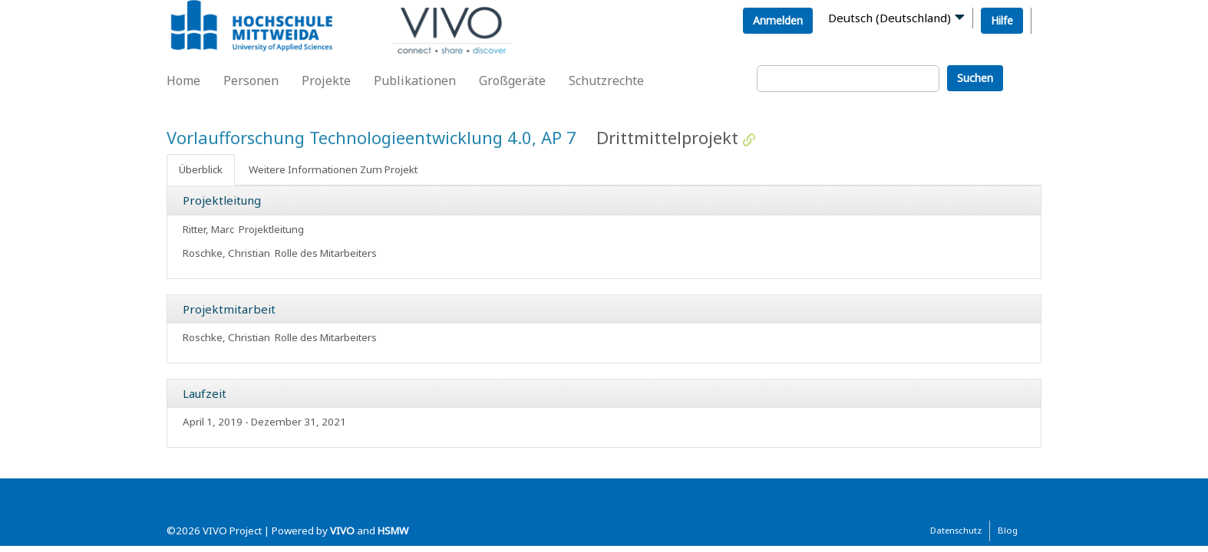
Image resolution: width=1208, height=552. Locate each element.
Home (183, 80)
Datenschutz (956, 530)
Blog (1008, 530)
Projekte (326, 80)
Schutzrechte (606, 80)
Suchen (975, 78)
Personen (251, 80)
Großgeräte (512, 80)
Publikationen (415, 80)
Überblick (201, 169)
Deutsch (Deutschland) (889, 17)
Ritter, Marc (208, 229)
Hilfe (1002, 20)
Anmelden (778, 20)
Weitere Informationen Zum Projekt (333, 169)
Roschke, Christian (226, 253)
